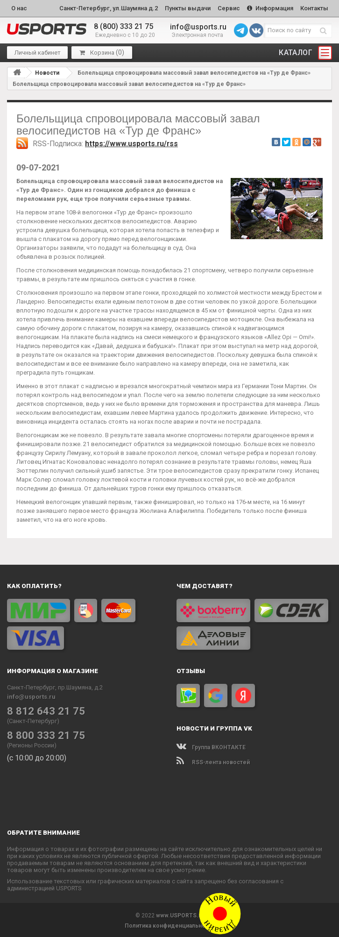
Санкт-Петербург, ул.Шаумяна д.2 (102, 7)
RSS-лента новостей (213, 761)
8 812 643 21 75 (42, 709)
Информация (268, 7)
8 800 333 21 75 (42, 733)
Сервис (225, 7)
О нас (19, 7)
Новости (47, 71)
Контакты (314, 7)
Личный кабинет (37, 51)
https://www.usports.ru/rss (131, 142)
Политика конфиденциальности (170, 924)
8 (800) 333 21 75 (123, 25)
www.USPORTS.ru (180, 914)
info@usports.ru (198, 25)
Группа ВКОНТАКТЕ (211, 746)
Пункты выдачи (183, 7)
